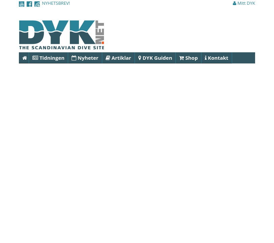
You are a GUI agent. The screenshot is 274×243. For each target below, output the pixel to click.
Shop (188, 57)
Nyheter (85, 57)
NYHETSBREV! (56, 3)
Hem (25, 57)
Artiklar (118, 57)
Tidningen (48, 57)
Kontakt (216, 57)
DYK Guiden (155, 57)
